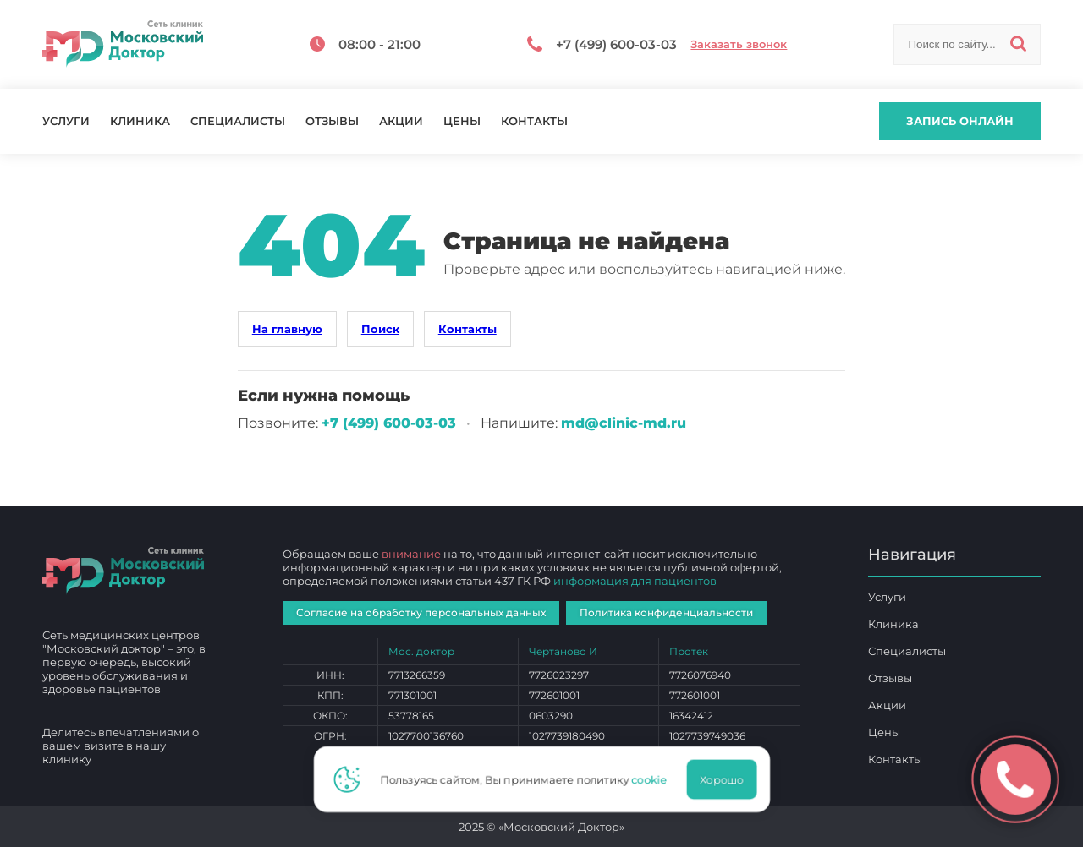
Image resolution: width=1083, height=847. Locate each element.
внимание (411, 553)
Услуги (66, 121)
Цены (462, 121)
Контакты (534, 121)
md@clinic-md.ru (623, 423)
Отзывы (332, 121)
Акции (401, 121)
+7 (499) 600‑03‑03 (389, 423)
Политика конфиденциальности (666, 612)
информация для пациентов (635, 580)
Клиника (140, 121)
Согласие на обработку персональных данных (421, 612)
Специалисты (237, 121)
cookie (654, 779)
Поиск (380, 329)
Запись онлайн (960, 121)
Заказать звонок (738, 44)
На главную (287, 329)
